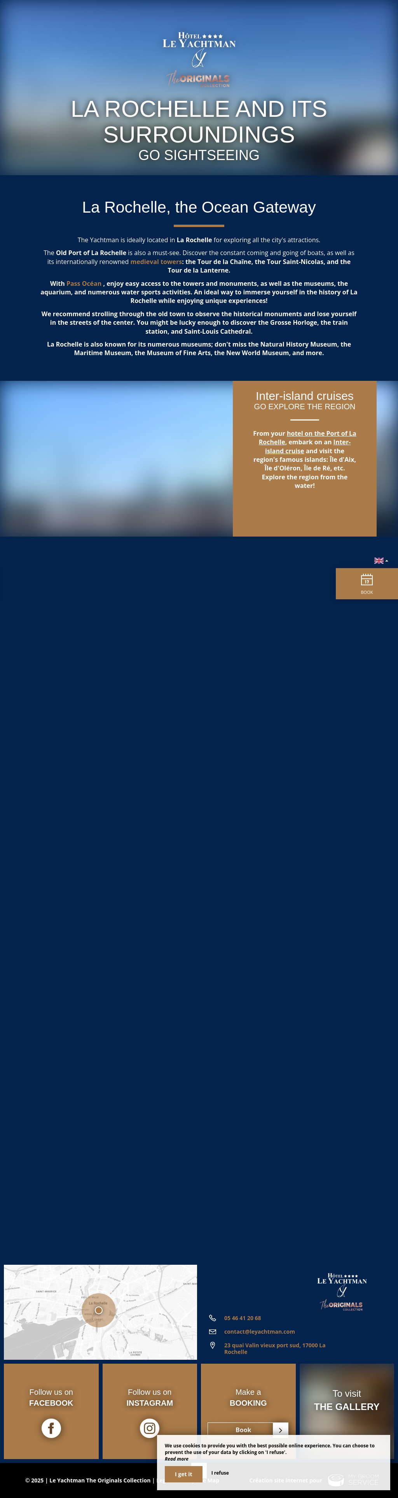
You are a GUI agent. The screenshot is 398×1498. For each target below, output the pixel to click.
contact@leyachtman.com (259, 1331)
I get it (183, 1474)
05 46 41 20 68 (242, 1318)
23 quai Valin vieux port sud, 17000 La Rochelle (275, 1348)
